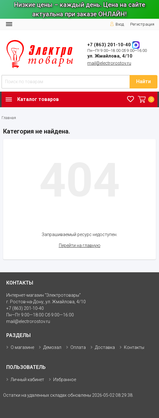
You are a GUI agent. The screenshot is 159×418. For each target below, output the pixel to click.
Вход (117, 24)
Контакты (134, 347)
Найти (143, 81)
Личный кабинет (27, 379)
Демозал (52, 347)
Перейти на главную (79, 245)
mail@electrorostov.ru (109, 63)
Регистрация (142, 24)
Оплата (78, 347)
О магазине (22, 347)
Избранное (64, 379)
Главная (9, 118)
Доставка (105, 347)
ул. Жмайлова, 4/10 (109, 56)
